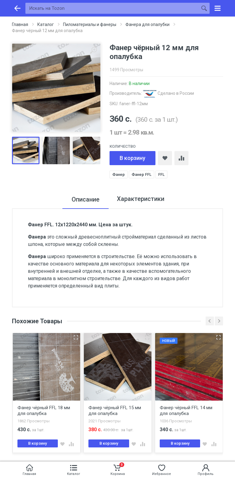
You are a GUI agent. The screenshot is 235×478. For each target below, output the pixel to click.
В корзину (132, 158)
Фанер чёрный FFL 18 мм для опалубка (43, 411)
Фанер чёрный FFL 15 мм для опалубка (114, 411)
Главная (20, 24)
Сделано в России (168, 93)
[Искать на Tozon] (112, 8)
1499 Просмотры (126, 69)
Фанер (118, 174)
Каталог (45, 24)
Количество (123, 146)
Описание (85, 199)
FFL (161, 174)
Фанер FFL (141, 174)
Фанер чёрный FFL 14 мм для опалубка (186, 411)
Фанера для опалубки (147, 24)
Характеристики (140, 199)
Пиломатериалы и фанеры (89, 24)
